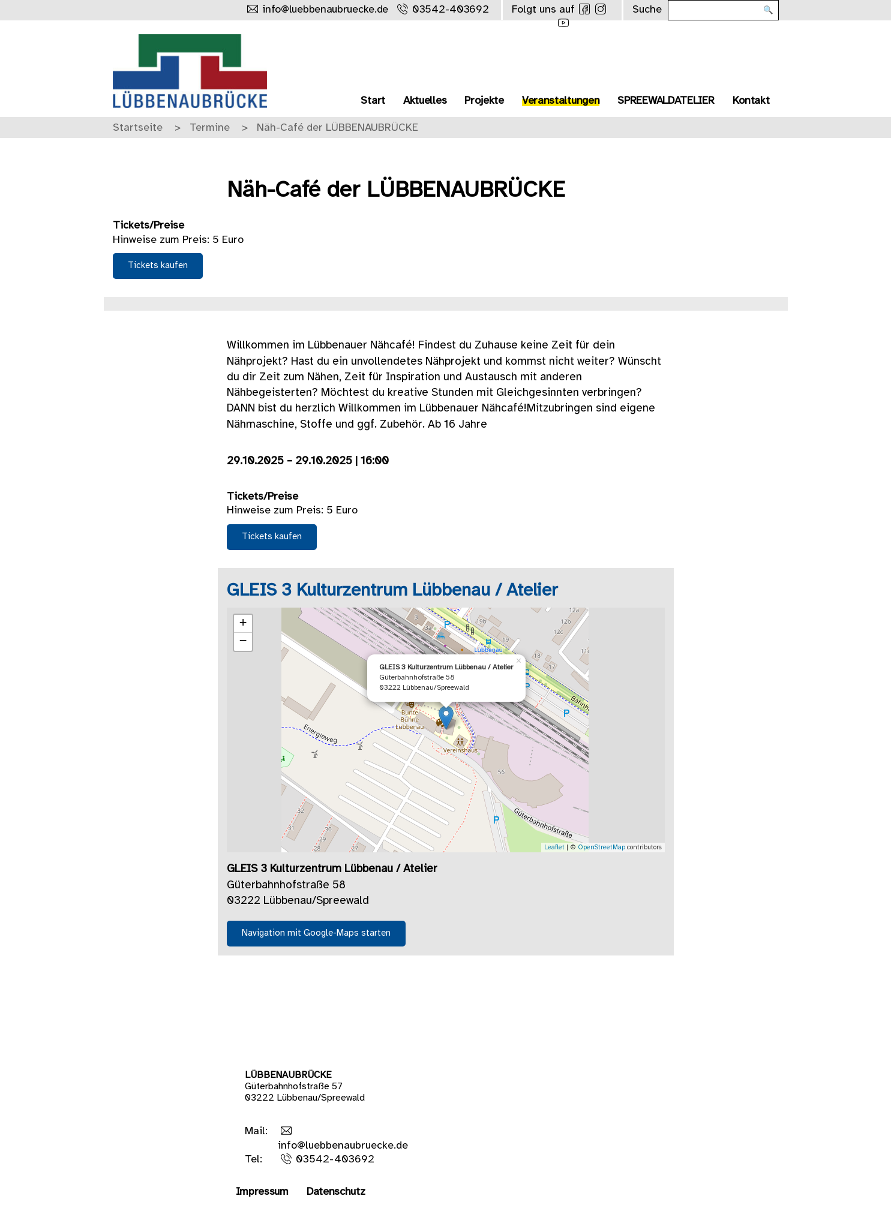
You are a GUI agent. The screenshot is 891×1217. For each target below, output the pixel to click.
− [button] (243, 642)
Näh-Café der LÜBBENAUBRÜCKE (337, 128)
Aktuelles (424, 101)
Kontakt (751, 101)
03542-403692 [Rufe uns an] (450, 10)
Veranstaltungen (561, 101)
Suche (647, 10)
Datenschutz (336, 1192)
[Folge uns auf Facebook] (584, 9)
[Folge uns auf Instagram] (600, 9)
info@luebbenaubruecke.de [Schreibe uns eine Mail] (325, 10)
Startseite (138, 128)
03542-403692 (335, 1159)
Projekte (484, 101)
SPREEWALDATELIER (665, 101)
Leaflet (554, 847)
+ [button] (243, 624)
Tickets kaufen (158, 266)
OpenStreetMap (601, 847)
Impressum (262, 1192)
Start (373, 101)
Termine (210, 128)
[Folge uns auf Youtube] (563, 22)
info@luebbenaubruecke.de (343, 1146)
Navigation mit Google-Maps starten (316, 933)
